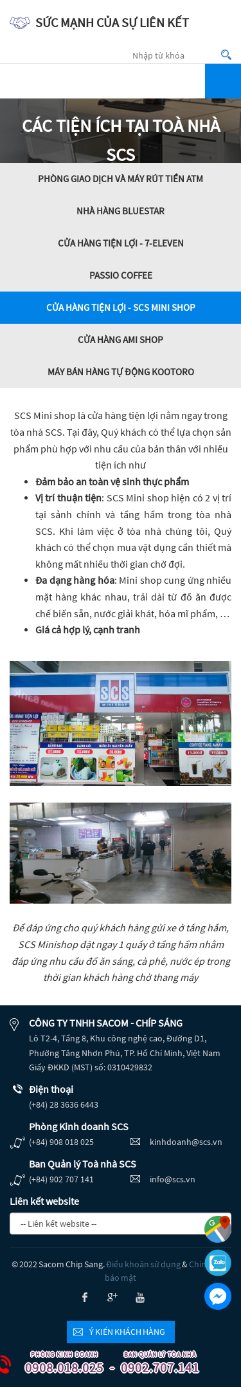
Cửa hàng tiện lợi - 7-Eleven (121, 243)
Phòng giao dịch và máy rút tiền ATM (120, 178)
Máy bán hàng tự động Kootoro (121, 372)
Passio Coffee (120, 275)
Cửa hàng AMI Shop (120, 339)
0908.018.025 (59, 1363)
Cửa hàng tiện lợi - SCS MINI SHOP (120, 307)
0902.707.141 (155, 1363)
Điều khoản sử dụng (143, 1264)
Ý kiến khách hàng (127, 1331)
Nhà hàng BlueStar (120, 211)
